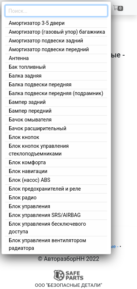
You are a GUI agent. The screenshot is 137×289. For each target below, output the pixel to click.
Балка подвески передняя (40, 84)
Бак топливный (27, 67)
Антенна (19, 58)
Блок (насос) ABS (29, 180)
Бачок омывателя (30, 120)
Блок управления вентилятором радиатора (47, 244)
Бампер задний (27, 102)
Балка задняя (25, 76)
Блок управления (29, 206)
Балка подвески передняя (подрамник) (56, 93)
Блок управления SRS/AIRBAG (45, 215)
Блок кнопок (24, 137)
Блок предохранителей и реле (45, 189)
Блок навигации (28, 171)
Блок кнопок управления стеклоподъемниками (39, 150)
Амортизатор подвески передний (49, 49)
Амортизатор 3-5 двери (37, 23)
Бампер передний (30, 111)
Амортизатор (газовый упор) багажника (57, 32)
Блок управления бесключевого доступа (47, 227)
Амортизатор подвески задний (46, 41)
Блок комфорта (27, 162)
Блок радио (23, 197)
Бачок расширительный (37, 128)
